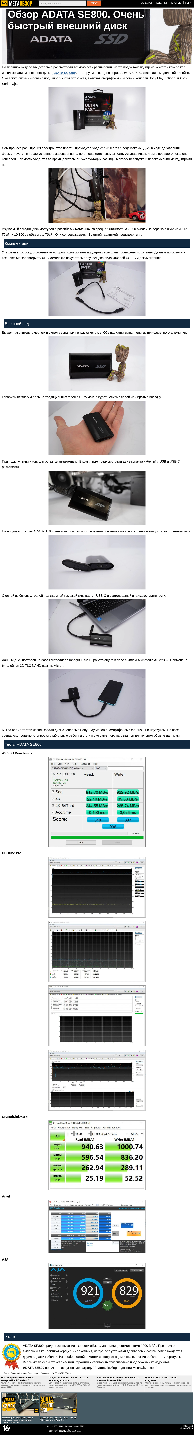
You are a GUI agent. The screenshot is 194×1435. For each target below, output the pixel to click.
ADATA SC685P (64, 73)
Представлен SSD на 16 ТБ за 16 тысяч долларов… (68, 1379)
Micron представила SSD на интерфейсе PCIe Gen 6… (17, 1379)
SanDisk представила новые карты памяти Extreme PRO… (118, 1379)
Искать (94, 3)
